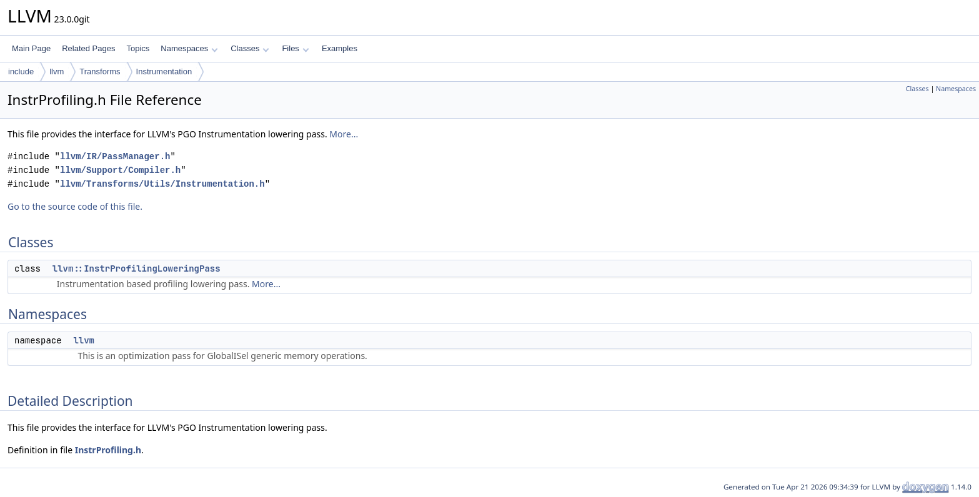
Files (295, 48)
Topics (137, 48)
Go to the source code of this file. (74, 206)
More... (343, 134)
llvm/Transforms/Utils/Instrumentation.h (162, 184)
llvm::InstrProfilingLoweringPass (136, 268)
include (21, 71)
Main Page (31, 48)
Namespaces (189, 48)
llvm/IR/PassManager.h (115, 156)
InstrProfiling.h (108, 450)
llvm (56, 71)
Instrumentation (164, 71)
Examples (339, 48)
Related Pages (88, 48)
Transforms (99, 71)
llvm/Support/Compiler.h (120, 170)
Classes (250, 48)
